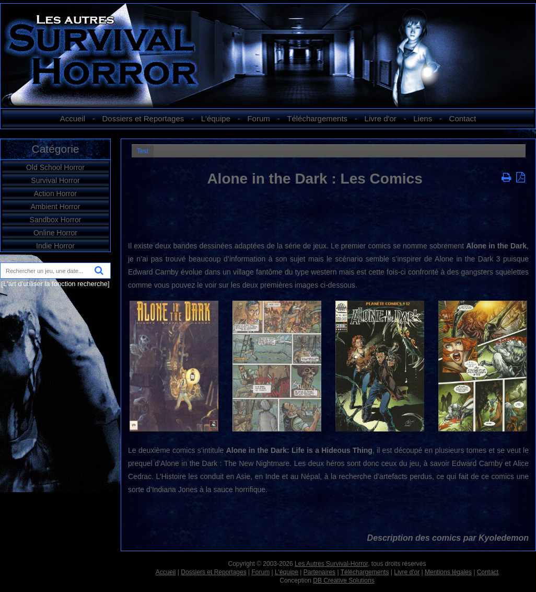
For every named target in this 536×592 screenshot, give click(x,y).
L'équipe (215, 118)
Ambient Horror (55, 206)
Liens (422, 118)
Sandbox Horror (55, 219)
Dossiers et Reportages (143, 118)
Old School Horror (55, 167)
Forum (258, 118)
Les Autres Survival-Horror (331, 563)
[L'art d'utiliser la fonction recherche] (55, 284)
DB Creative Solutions (343, 580)
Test (142, 151)
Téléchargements (317, 118)
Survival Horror (55, 180)
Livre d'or (381, 118)
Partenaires (319, 572)
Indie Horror (55, 246)
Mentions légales (448, 572)
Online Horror (55, 233)
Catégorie (55, 149)
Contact (462, 118)
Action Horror (55, 193)
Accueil (72, 118)
